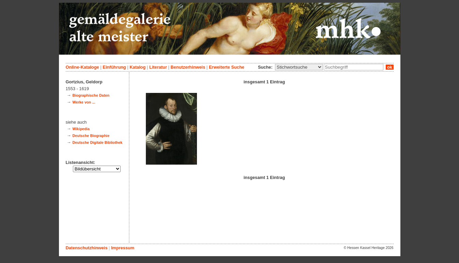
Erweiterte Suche (226, 67)
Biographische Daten (90, 95)
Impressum (122, 247)
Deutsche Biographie (90, 136)
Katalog (137, 67)
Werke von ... (83, 102)
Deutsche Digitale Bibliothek (97, 142)
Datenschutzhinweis (87, 247)
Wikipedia (81, 129)
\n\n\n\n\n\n (299, 67)
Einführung (114, 67)
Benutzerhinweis (188, 67)
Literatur (158, 67)
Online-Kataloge (82, 67)
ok (389, 67)
